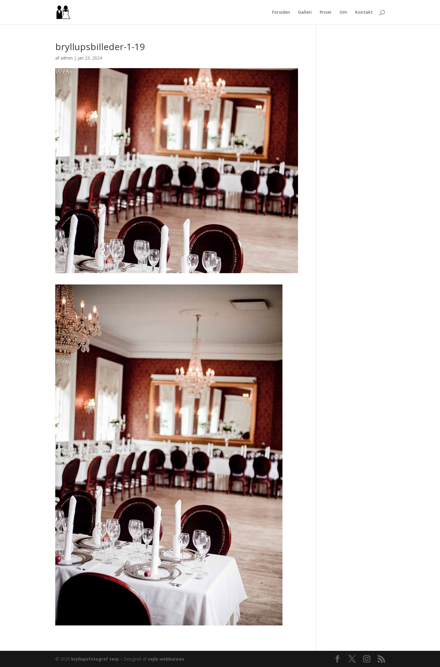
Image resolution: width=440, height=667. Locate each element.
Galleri (305, 12)
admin (66, 58)
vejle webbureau (166, 659)
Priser (326, 12)
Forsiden (281, 12)
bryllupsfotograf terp (95, 659)
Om (343, 12)
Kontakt (364, 12)
